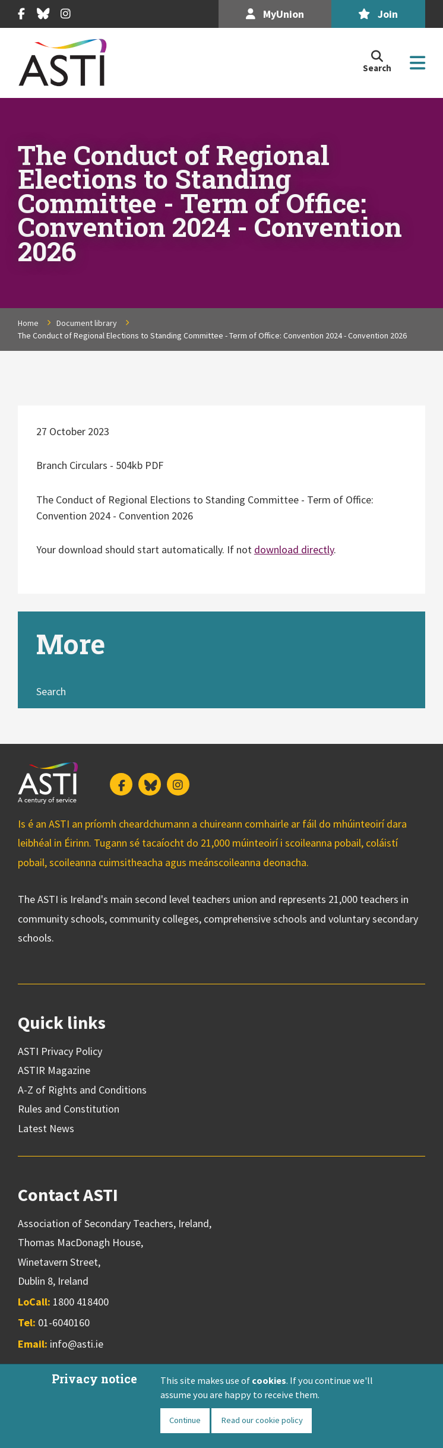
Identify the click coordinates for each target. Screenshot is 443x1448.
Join (378, 14)
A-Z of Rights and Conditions (82, 1090)
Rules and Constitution (68, 1109)
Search (51, 691)
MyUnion (275, 14)
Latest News (46, 1128)
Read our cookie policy (262, 1420)
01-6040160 (64, 1322)
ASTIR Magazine (54, 1070)
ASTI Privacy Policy (60, 1051)
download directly (294, 549)
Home (28, 323)
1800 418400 (81, 1301)
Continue (185, 1420)
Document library (86, 323)
